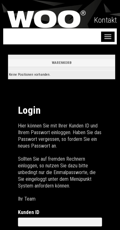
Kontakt (105, 20)
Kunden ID (28, 212)
